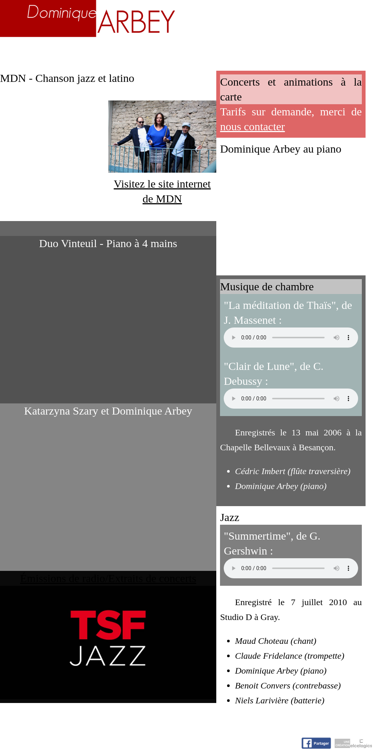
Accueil (20, 50)
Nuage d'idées (298, 50)
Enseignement (130, 50)
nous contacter (252, 126)
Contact (353, 50)
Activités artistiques (214, 50)
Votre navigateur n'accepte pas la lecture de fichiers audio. (291, 337)
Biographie (67, 50)
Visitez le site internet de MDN (162, 184)
